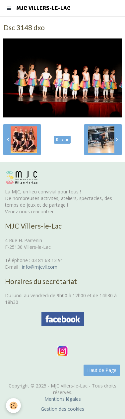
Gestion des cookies (62, 409)
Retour (62, 139)
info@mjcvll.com (39, 267)
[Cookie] (13, 405)
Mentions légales (62, 399)
